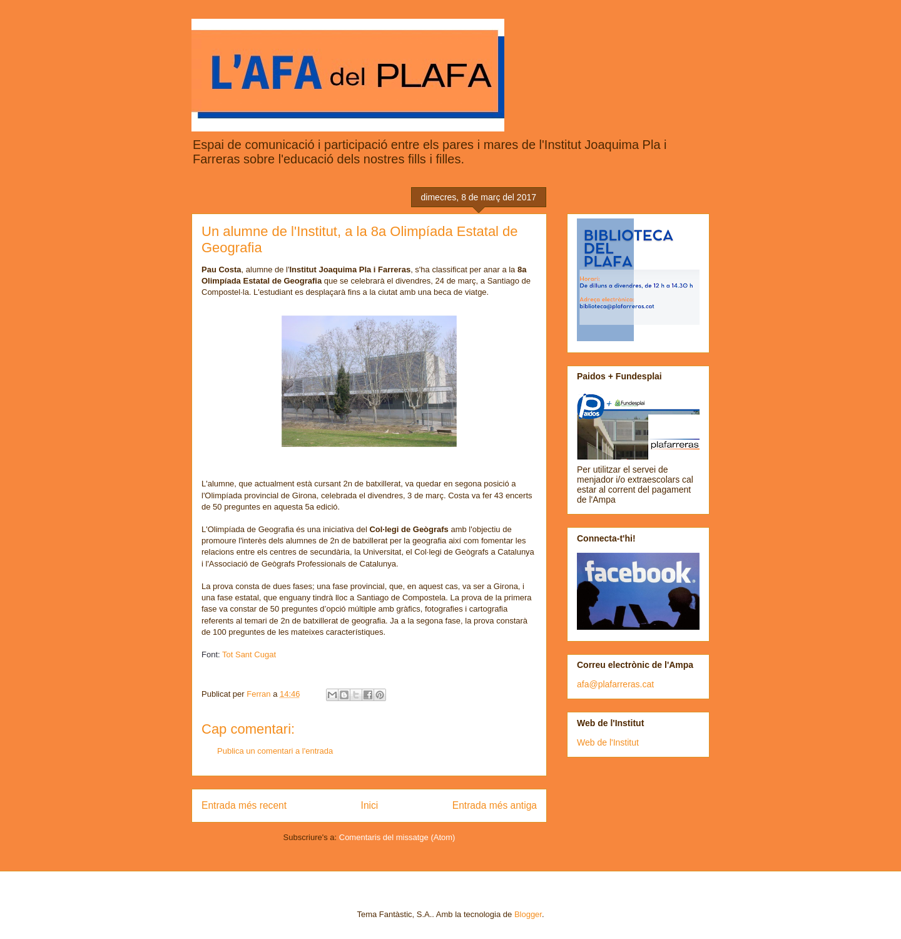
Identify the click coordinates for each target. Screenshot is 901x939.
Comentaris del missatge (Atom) (397, 837)
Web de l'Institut (608, 742)
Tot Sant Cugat (249, 654)
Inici (370, 805)
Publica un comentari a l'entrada (275, 751)
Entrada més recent (244, 805)
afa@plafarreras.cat (615, 684)
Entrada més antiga (494, 805)
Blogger (528, 914)
